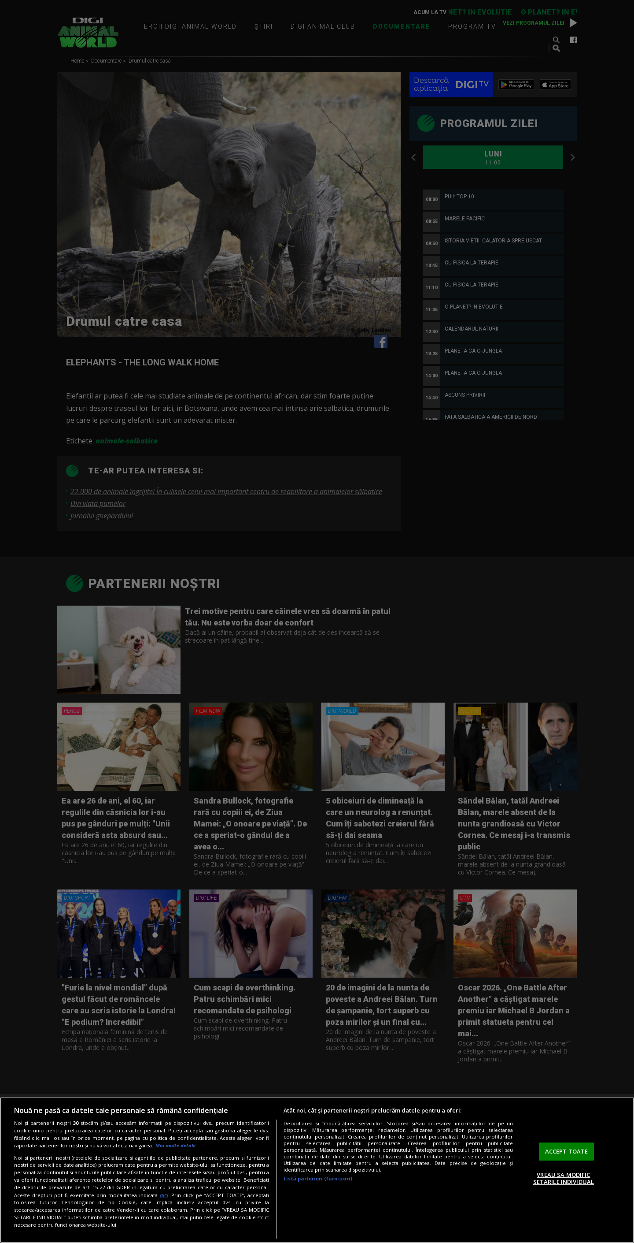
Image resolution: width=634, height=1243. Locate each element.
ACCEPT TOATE (566, 1151)
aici (164, 1195)
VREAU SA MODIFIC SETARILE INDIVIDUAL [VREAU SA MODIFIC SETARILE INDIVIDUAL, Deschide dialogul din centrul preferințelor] (563, 1178)
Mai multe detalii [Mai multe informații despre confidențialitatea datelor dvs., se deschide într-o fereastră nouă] (175, 1145)
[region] (317, 1170)
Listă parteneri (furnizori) (318, 1178)
